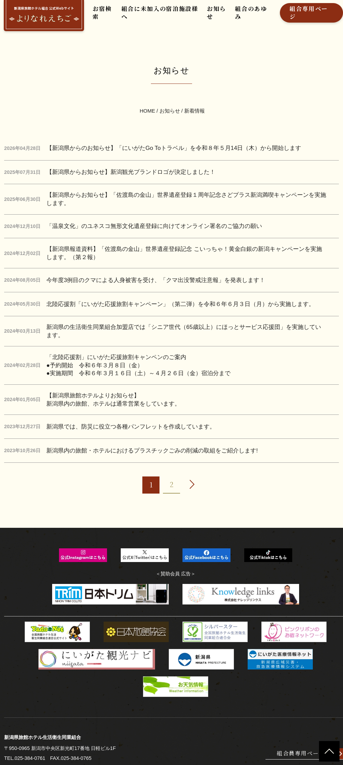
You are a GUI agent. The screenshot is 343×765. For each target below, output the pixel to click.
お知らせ (203, 16)
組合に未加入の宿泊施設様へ (152, 16)
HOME (147, 101)
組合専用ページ (289, 16)
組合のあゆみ (235, 16)
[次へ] (192, 450)
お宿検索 (100, 16)
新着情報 (194, 101)
